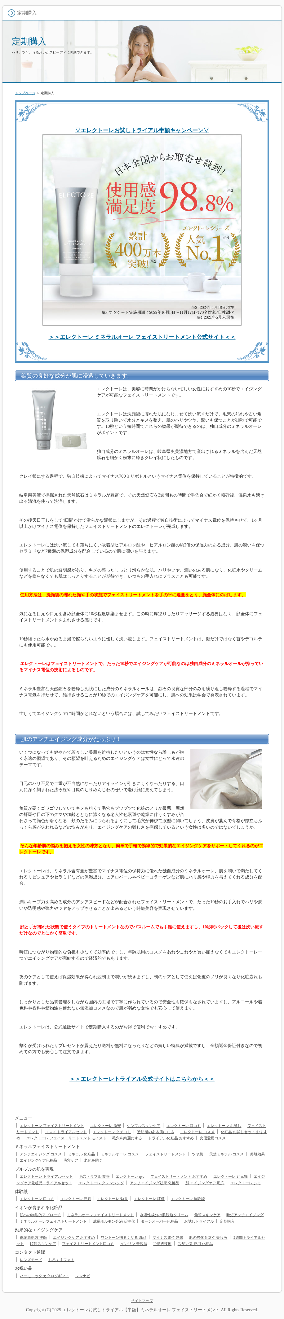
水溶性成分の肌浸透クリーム (164, 1215)
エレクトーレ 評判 (75, 1199)
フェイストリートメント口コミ (88, 1244)
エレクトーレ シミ (245, 1183)
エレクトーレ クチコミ (112, 1132)
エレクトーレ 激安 (105, 1126)
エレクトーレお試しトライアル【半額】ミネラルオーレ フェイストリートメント (141, 1309)
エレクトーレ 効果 (112, 1199)
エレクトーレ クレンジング (101, 1183)
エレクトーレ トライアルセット (46, 1176)
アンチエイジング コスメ (41, 1154)
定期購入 (29, 41)
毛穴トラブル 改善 (94, 1176)
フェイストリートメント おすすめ (178, 1176)
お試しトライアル (199, 1221)
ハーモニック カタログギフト (44, 1276)
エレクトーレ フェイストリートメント (52, 1126)
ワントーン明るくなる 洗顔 (123, 1237)
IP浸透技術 (162, 1244)
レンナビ (82, 1276)
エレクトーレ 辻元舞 (230, 1176)
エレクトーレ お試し (224, 1126)
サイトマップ (142, 1301)
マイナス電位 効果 (168, 1237)
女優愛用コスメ (213, 1138)
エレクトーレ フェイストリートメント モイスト (66, 1138)
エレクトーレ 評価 (149, 1199)
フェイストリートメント (165, 1154)
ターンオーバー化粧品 (159, 1221)
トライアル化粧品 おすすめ (171, 1138)
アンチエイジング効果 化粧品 (154, 1183)
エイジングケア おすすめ (74, 1237)
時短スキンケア (43, 1244)
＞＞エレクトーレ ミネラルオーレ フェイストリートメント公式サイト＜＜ (142, 337)
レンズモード (31, 1260)
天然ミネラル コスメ (226, 1154)
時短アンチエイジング (245, 1215)
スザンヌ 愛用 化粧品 (195, 1244)
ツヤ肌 (197, 1154)
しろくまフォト (61, 1260)
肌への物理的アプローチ (40, 1215)
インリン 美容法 (133, 1244)
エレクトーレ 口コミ (183, 1126)
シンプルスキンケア (143, 1126)
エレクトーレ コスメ (197, 1132)
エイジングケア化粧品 (38, 1160)
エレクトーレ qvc (130, 1176)
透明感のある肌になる (155, 1132)
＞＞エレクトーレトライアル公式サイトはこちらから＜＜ (142, 1079)
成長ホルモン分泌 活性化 (114, 1221)
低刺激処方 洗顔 (33, 1237)
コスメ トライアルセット (66, 1132)
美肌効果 (257, 1154)
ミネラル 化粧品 (81, 1154)
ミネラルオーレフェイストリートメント (100, 1215)
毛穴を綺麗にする (127, 1138)
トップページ (25, 93)
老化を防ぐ (93, 1160)
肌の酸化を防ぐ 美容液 (208, 1237)
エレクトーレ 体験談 (188, 1199)
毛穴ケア (70, 1160)
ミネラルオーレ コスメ (120, 1154)
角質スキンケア (207, 1215)
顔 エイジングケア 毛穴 (204, 1183)
